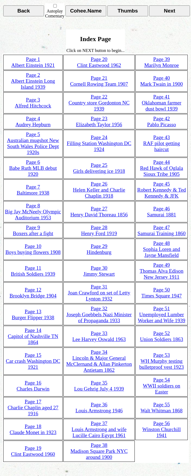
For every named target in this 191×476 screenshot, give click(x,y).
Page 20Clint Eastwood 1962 (99, 62)
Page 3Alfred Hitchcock (33, 103)
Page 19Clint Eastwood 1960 (33, 451)
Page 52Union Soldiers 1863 (161, 336)
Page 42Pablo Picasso (161, 121)
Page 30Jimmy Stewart (99, 271)
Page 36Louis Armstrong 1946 (99, 407)
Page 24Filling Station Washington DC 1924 (99, 143)
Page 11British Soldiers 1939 (33, 271)
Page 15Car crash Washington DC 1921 (33, 361)
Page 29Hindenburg (99, 249)
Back (23, 11)
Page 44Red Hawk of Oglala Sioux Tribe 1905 (161, 168)
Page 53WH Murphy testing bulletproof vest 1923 (161, 361)
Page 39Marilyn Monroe (161, 62)
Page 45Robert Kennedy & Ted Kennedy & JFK (161, 190)
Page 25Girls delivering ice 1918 (99, 168)
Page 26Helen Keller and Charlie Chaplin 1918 (99, 190)
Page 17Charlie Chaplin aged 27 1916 (33, 407)
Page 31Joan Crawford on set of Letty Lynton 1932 (99, 293)
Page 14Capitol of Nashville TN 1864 (33, 336)
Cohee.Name (86, 11)
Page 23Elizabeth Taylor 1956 (99, 121)
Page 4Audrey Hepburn (33, 121)
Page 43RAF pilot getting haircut (161, 143)
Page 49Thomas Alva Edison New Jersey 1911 (161, 271)
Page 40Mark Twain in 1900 (161, 81)
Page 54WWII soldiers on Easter (161, 386)
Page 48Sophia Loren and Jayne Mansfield (161, 249)
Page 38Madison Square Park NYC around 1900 (99, 451)
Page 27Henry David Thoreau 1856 (99, 211)
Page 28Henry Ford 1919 (99, 230)
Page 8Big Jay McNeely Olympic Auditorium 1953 (33, 211)
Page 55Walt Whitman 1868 (161, 407)
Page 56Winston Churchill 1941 (161, 429)
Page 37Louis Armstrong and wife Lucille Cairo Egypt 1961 (99, 429)
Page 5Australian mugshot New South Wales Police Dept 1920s (33, 143)
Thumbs (128, 11)
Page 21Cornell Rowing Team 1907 (99, 81)
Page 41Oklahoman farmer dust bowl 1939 (161, 103)
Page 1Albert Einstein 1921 (33, 62)
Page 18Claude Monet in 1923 (33, 429)
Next (169, 11)
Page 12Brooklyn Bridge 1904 (33, 293)
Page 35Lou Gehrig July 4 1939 (99, 386)
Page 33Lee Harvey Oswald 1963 (99, 336)
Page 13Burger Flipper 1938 (33, 314)
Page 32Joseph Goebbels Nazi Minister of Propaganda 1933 (98, 314)
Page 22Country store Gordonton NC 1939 (98, 103)
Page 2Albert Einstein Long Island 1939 (33, 81)
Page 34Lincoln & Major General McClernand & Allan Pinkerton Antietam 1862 (99, 361)
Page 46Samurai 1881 (161, 211)
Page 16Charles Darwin (33, 386)
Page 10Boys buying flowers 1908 (33, 249)
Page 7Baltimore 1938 (33, 190)
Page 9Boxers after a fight (33, 230)
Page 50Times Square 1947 (161, 293)
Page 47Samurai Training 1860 (161, 230)
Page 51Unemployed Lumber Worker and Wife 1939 (161, 314)
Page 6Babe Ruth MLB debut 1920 (33, 168)
